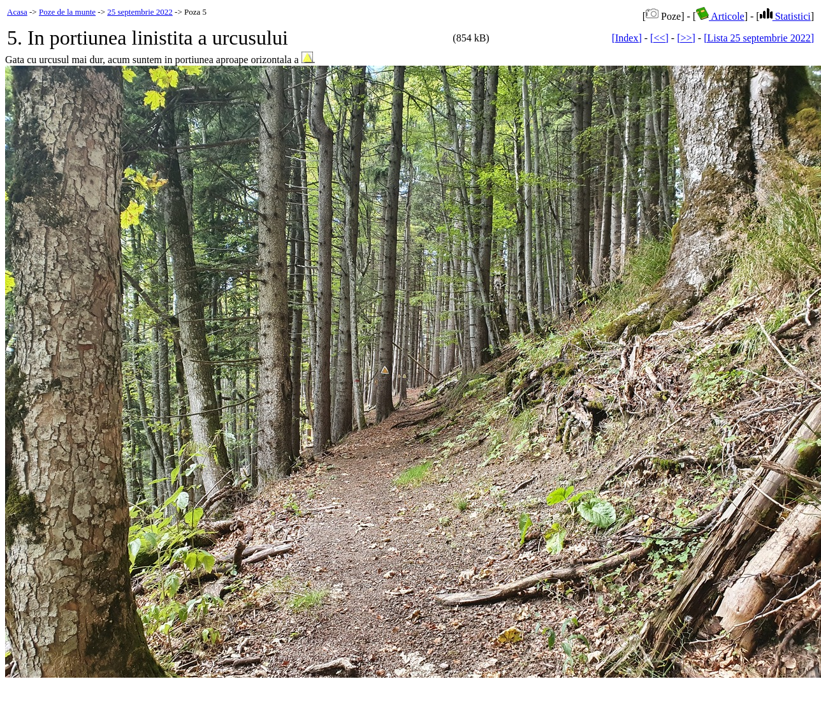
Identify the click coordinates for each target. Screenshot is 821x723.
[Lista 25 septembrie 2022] (759, 38)
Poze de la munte (67, 12)
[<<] (659, 38)
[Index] (627, 38)
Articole (720, 16)
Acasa (17, 12)
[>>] (686, 38)
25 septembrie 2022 (140, 12)
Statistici (785, 16)
